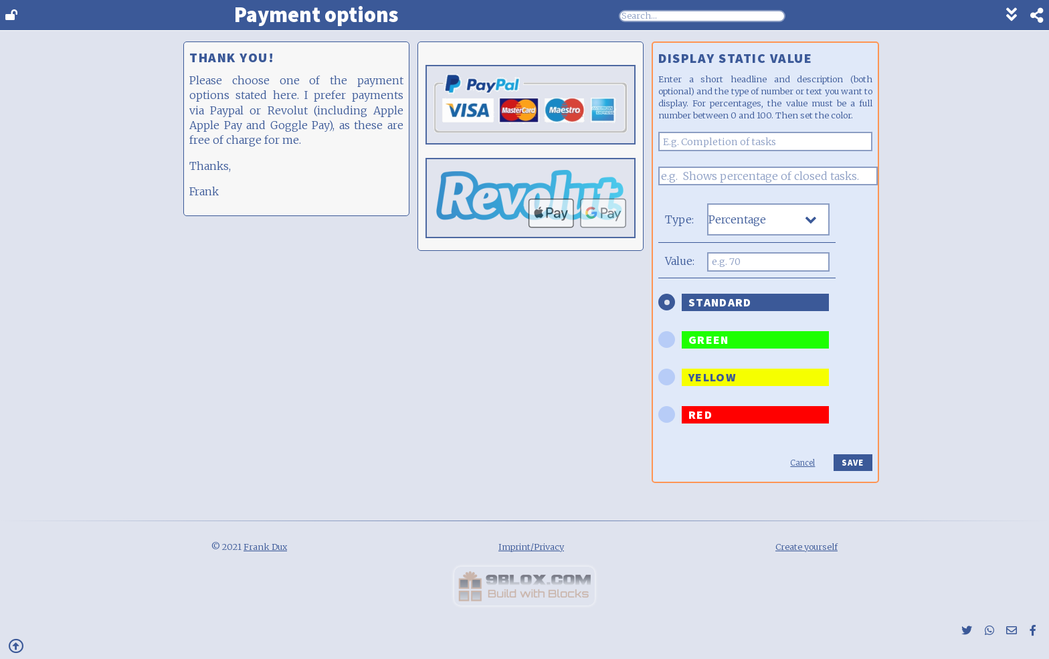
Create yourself (806, 546)
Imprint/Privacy (531, 546)
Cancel (802, 463)
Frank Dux (265, 546)
